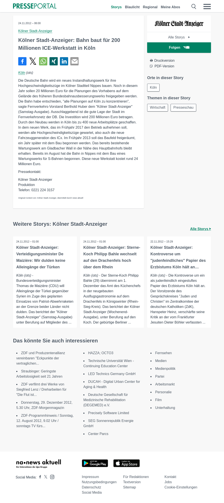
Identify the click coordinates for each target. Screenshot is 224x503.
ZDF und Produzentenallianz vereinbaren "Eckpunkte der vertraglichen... (40, 358)
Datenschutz (91, 487)
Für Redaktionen (136, 477)
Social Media (92, 492)
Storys (116, 7)
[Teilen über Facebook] (22, 61)
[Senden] (74, 61)
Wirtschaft (157, 108)
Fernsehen (163, 353)
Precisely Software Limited (108, 413)
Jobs (168, 482)
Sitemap (129, 487)
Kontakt (170, 477)
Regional (150, 7)
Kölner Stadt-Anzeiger (35, 31)
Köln (21, 73)
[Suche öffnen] (194, 6)
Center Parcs (98, 434)
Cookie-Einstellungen (181, 487)
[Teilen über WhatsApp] (43, 61)
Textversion (132, 482)
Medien (160, 361)
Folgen (179, 47)
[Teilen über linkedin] (64, 61)
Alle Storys (179, 37)
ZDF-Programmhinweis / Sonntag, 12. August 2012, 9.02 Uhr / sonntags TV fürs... (45, 421)
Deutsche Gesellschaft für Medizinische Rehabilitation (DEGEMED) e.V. (105, 400)
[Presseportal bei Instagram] (51, 476)
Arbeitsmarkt (165, 384)
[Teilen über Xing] (53, 61)
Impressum (90, 477)
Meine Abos (170, 7)
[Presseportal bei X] (44, 477)
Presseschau (184, 108)
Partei (159, 376)
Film (158, 400)
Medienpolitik (165, 368)
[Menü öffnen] (207, 6)
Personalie (163, 392)
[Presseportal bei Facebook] (38, 477)
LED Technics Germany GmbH (111, 374)
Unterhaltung (165, 408)
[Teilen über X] (33, 61)
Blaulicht (132, 7)
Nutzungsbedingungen (99, 482)
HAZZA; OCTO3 (100, 353)
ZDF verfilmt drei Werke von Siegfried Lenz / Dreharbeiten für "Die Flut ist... (41, 389)
